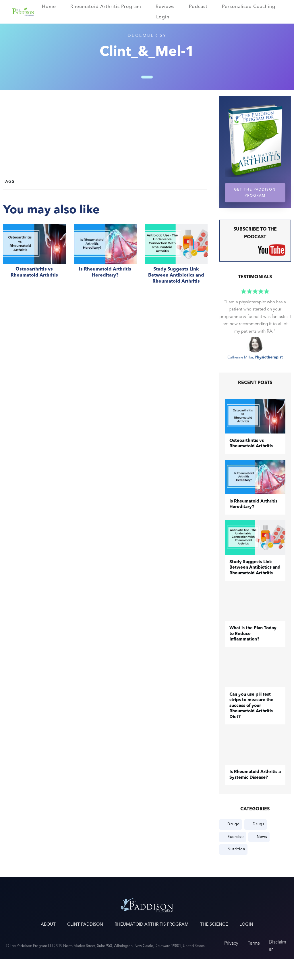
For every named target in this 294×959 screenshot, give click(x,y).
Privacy (231, 943)
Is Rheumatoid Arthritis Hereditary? (105, 257)
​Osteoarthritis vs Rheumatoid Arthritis (34, 257)
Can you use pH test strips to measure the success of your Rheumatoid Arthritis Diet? (251, 706)
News (262, 837)
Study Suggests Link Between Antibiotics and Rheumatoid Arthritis (176, 257)
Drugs (258, 824)
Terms (254, 943)
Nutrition (236, 849)
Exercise (235, 837)
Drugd (233, 824)
